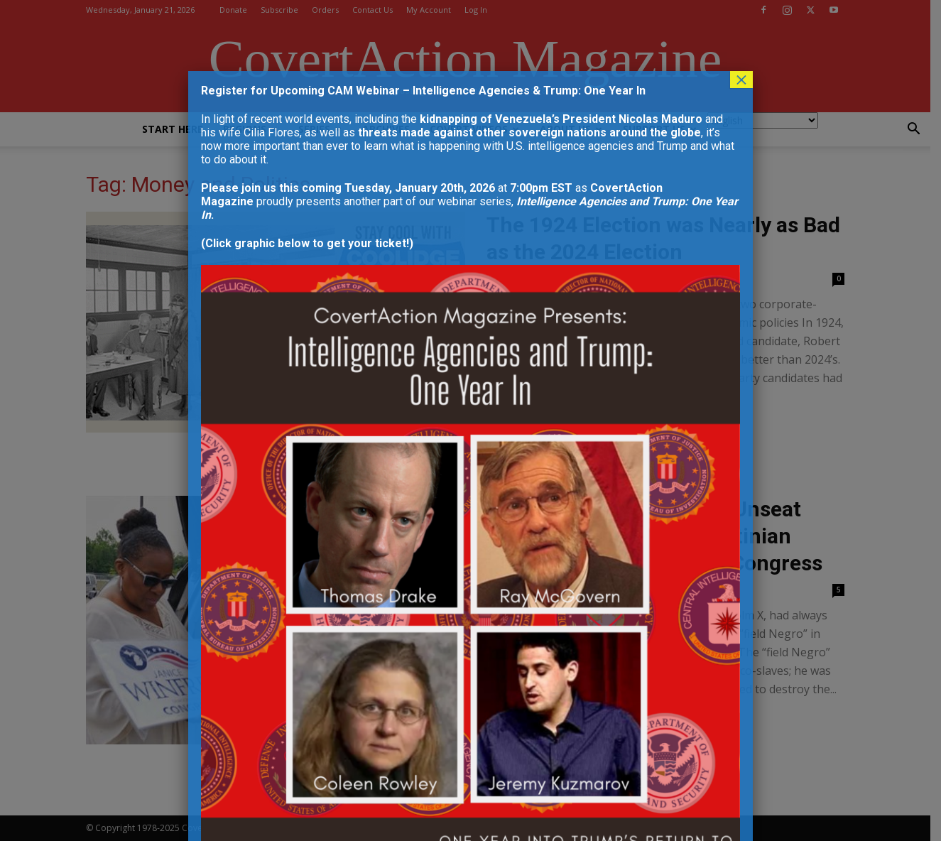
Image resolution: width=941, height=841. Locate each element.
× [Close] (741, 79)
